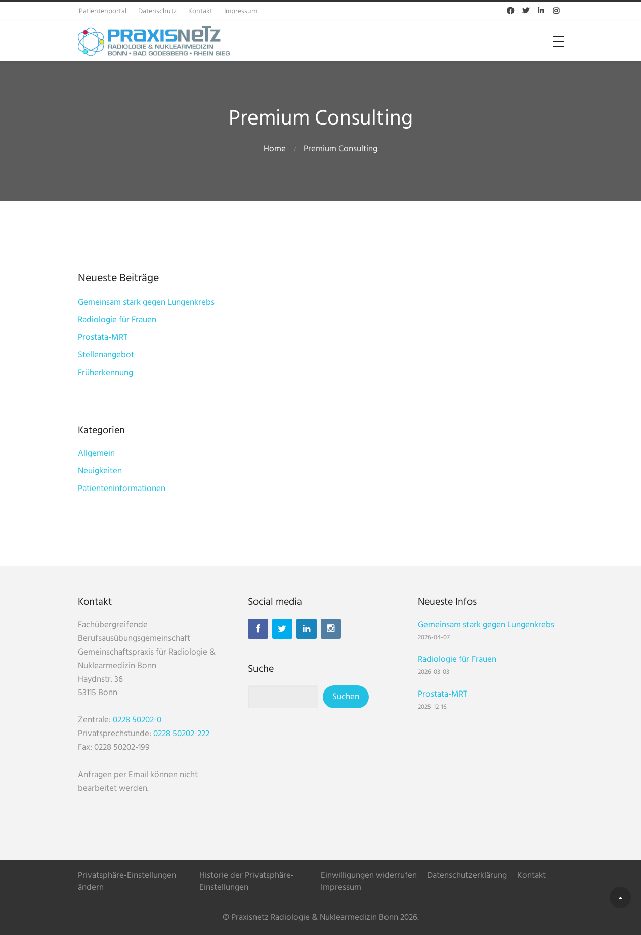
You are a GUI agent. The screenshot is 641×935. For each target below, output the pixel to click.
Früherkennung (105, 373)
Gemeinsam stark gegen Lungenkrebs (146, 302)
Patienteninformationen (121, 489)
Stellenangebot (106, 355)
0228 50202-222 (181, 734)
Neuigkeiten (100, 471)
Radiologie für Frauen (117, 320)
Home (275, 149)
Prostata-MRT (102, 337)
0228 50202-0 (137, 720)
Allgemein (96, 453)
